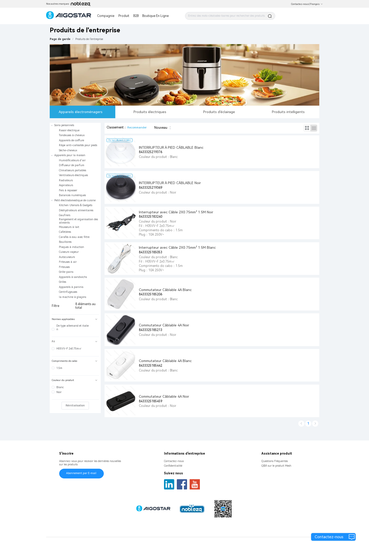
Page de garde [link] (60, 39)
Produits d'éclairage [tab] (219, 112)
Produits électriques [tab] (150, 112)
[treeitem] (75, 138)
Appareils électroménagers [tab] (80, 112)
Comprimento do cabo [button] (74, 360)
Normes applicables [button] (74, 319)
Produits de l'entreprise (89, 39)
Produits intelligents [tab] (288, 112)
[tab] (75, 319)
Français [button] (316, 4)
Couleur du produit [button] (74, 380)
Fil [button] (74, 341)
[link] (89, 39)
